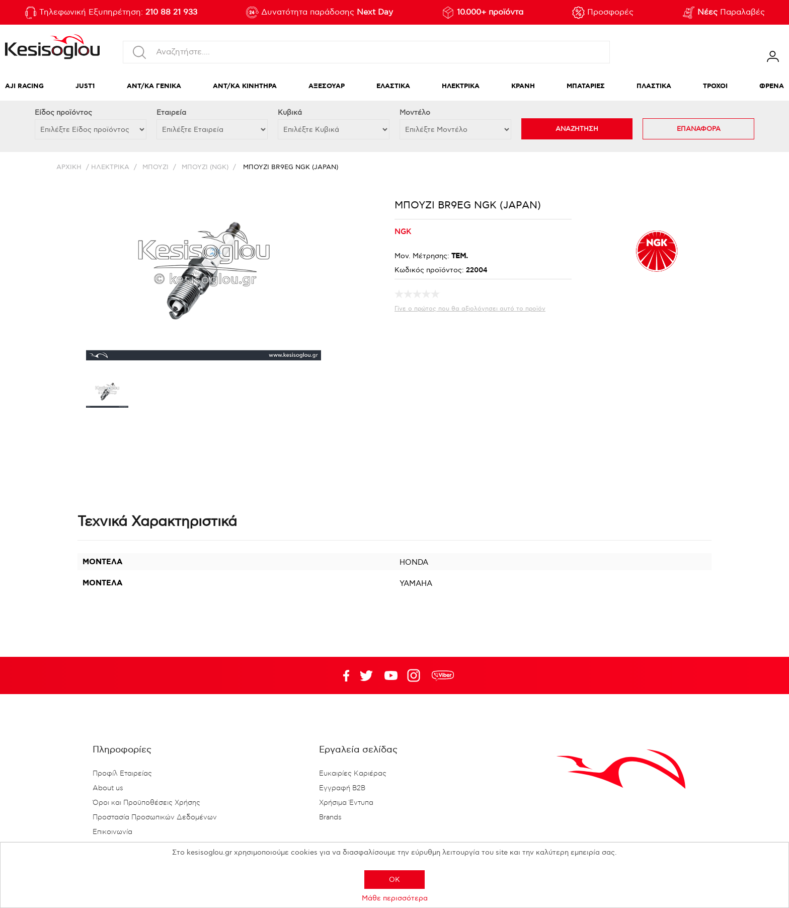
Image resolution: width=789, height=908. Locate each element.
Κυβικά (290, 112)
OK (394, 879)
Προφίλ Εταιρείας (122, 774)
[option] (107, 394)
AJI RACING (24, 86)
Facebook (341, 675)
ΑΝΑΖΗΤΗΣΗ (577, 129)
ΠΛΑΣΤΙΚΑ (654, 86)
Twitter (391, 675)
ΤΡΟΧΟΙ (715, 86)
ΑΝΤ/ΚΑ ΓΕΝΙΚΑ (154, 86)
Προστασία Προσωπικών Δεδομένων (155, 817)
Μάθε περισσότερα (395, 898)
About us (108, 788)
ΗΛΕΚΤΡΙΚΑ (461, 86)
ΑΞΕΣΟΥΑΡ (326, 86)
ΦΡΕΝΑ (771, 86)
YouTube (366, 675)
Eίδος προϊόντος (63, 112)
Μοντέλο (415, 112)
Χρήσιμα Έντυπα (346, 803)
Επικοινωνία (112, 832)
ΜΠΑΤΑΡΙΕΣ (586, 86)
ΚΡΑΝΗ (523, 86)
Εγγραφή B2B (342, 788)
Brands (330, 817)
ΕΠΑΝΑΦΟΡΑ (699, 129)
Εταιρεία (171, 112)
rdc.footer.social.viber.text (443, 675)
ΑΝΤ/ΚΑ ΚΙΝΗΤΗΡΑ (245, 86)
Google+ (415, 675)
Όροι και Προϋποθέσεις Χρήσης (146, 803)
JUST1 (85, 86)
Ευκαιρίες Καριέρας (352, 774)
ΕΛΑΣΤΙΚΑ (393, 86)
